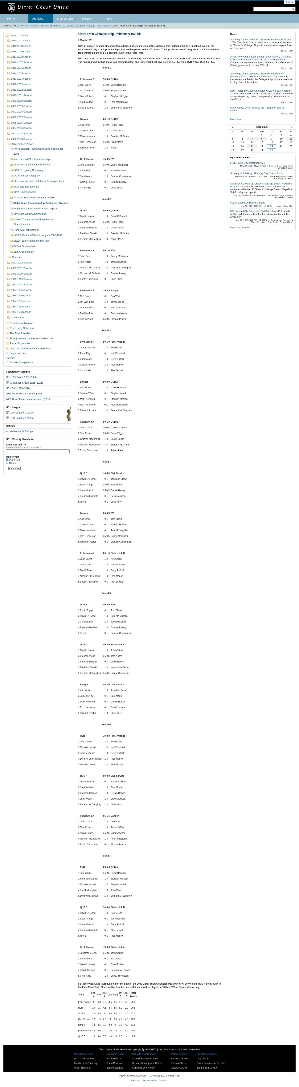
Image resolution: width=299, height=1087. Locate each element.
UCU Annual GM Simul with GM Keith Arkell (254, 211)
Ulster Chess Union (172, 1049)
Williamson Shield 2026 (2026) (26, 382)
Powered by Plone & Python (132, 1076)
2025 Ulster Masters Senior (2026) (24, 393)
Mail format (12, 456)
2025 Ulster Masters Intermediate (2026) (28, 399)
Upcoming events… (241, 227)
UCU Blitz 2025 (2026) (18, 388)
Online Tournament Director (211, 1063)
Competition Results (18, 371)
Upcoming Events (240, 157)
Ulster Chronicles (51, 25)
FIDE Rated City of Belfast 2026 (247, 162)
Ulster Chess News (98, 25)
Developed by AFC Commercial (165, 1076)
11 (291, 138)
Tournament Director (207, 1067)
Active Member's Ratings (19, 431)
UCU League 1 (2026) (22, 412)
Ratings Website (179, 1058)
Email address (37, 446)
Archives (37, 18)
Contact (163, 1080)
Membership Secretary (85, 1063)
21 (252, 146)
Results (87, 18)
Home (11, 18)
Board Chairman (114, 1063)
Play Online (202, 1058)
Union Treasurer (82, 1067)
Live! (110, 18)
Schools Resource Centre (145, 1058)
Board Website (113, 1058)
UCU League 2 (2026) (22, 418)
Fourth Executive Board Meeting (247, 202)
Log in (289, 2)
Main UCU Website (84, 1058)
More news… (237, 119)
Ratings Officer (178, 1063)
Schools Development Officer (147, 1063)
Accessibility (149, 1080)
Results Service (179, 1067)
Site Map (135, 1080)
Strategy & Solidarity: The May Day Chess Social (256, 173)
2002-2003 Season (74, 25)
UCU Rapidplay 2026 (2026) (21, 377)
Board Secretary (114, 1067)
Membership (65, 18)
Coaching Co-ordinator (143, 1067)
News (233, 34)
